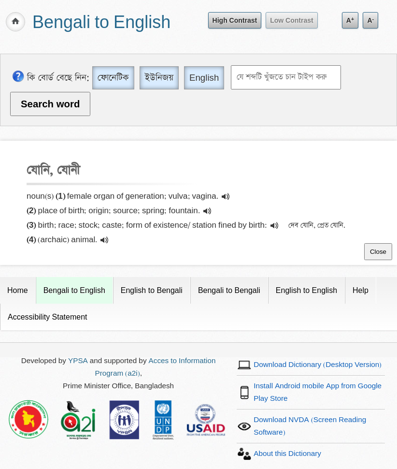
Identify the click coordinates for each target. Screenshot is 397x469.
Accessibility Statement (47, 317)
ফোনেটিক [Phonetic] (113, 78)
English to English (306, 290)
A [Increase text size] (350, 20)
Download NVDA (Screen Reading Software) (310, 426)
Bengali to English (101, 23)
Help (361, 290)
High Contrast (235, 20)
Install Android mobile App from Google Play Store (318, 392)
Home (17, 290)
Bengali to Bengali (229, 290)
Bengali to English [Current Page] (74, 290)
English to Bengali (152, 290)
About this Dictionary (287, 454)
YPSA (78, 361)
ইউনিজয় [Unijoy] (159, 78)
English (204, 78)
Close (378, 251)
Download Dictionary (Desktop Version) (318, 365)
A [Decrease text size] (370, 20)
